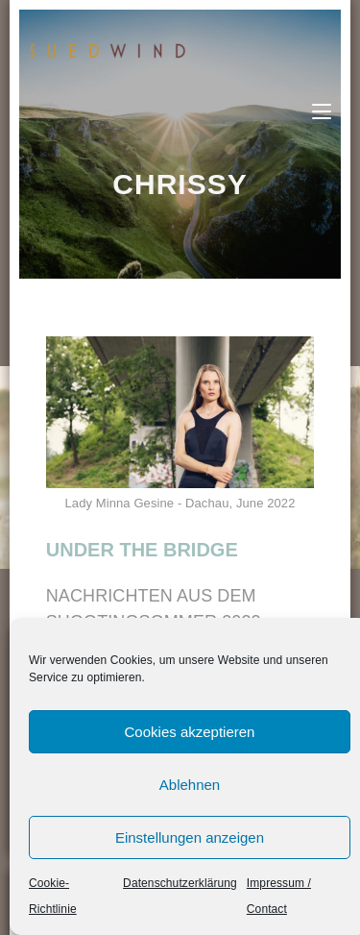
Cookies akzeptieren (190, 732)
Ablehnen (189, 784)
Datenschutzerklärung (180, 883)
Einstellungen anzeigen (189, 837)
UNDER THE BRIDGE (142, 549)
